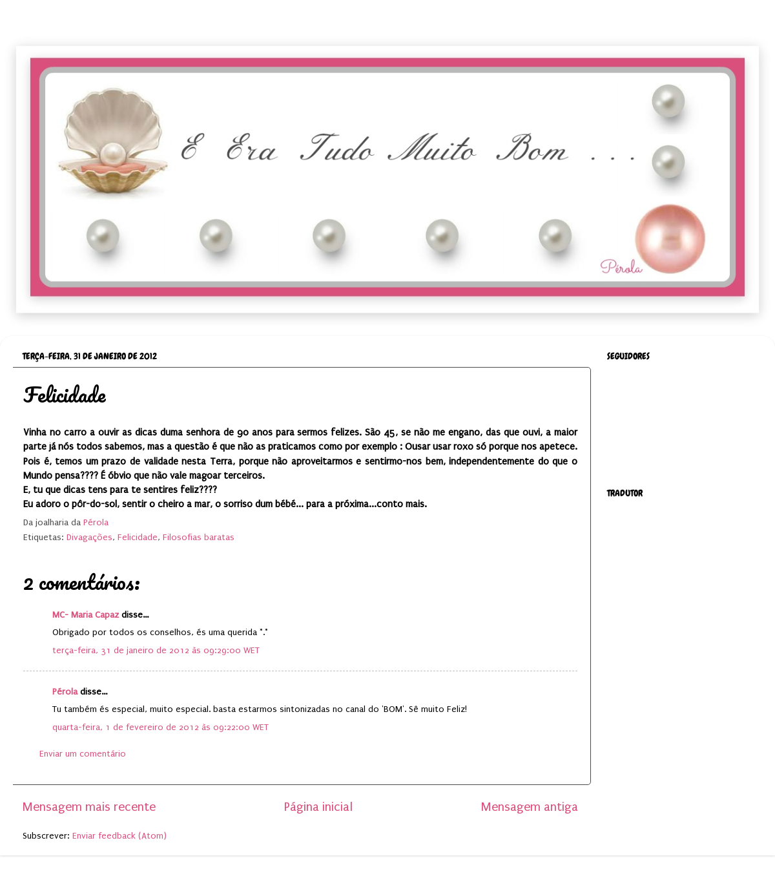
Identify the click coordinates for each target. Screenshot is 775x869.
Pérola (65, 692)
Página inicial (318, 807)
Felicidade (138, 537)
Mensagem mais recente (89, 807)
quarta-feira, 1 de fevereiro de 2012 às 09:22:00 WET (160, 727)
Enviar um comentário (82, 754)
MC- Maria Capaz (85, 615)
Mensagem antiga (529, 807)
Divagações (89, 537)
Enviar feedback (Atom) (119, 836)
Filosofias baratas (198, 537)
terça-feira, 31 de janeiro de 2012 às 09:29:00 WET (156, 650)
